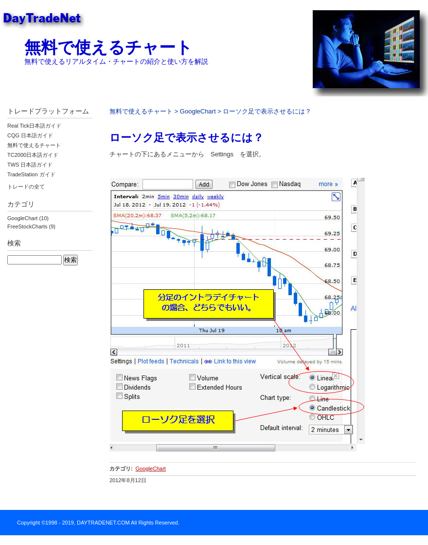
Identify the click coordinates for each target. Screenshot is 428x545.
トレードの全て (26, 186)
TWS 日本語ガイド (30, 165)
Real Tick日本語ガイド (34, 126)
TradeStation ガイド (31, 174)
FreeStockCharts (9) (31, 226)
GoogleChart (198, 111)
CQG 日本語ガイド (30, 135)
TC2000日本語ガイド (32, 155)
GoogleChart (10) (28, 218)
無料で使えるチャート (108, 47)
